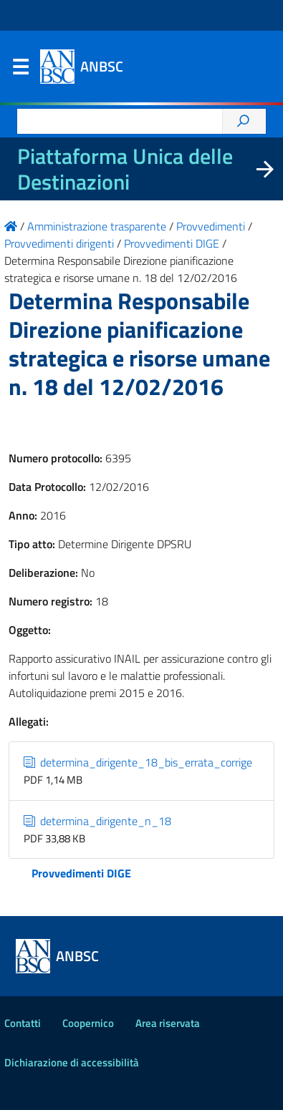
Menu (20, 70)
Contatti (22, 1023)
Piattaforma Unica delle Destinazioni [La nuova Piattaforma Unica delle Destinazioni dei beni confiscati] (125, 169)
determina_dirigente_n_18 (97, 820)
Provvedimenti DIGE (81, 873)
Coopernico (88, 1023)
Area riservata (167, 1023)
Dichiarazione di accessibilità (71, 1062)
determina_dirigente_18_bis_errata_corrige (138, 762)
